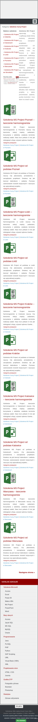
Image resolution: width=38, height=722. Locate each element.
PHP (6, 647)
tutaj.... (36, 718)
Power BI (8, 598)
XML (6, 664)
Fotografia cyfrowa (11, 683)
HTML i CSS (9, 672)
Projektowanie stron (11, 668)
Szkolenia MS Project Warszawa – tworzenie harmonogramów (14, 491)
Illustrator (8, 687)
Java (7, 641)
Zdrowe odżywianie (12, 698)
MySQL (7, 629)
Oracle (7, 633)
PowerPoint (9, 608)
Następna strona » (27, 572)
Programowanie (9, 637)
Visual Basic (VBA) (12, 661)
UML (7, 657)
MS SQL (8, 626)
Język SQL (9, 623)
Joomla (7, 675)
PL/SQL (8, 644)
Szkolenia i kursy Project (11, 145)
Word (7, 611)
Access (7, 591)
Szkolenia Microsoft (11, 587)
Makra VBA (9, 601)
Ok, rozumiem (21, 720)
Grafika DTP (8, 679)
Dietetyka (7, 694)
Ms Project (9, 604)
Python (7, 651)
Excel (7, 594)
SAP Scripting (10, 654)
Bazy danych (8, 615)
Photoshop (9, 690)
